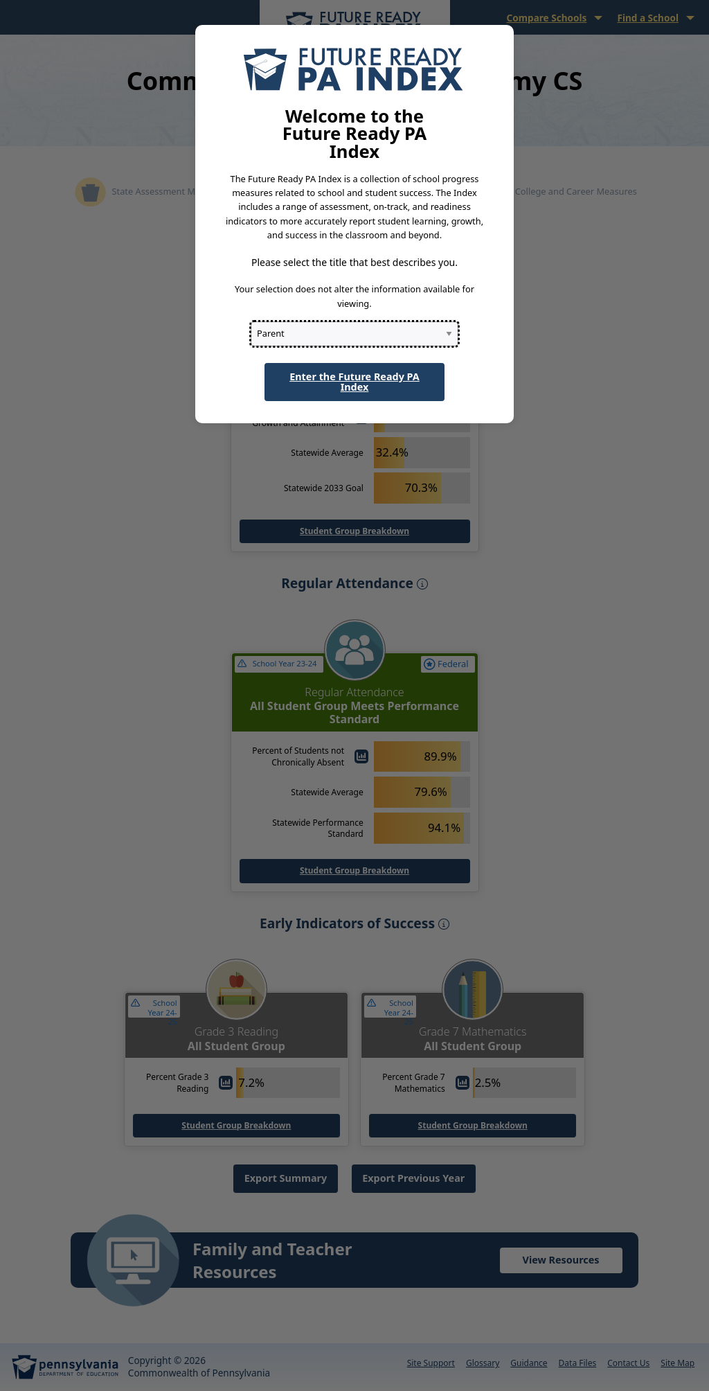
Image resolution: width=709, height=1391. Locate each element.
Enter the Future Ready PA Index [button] (354, 381)
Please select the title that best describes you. (354, 262)
